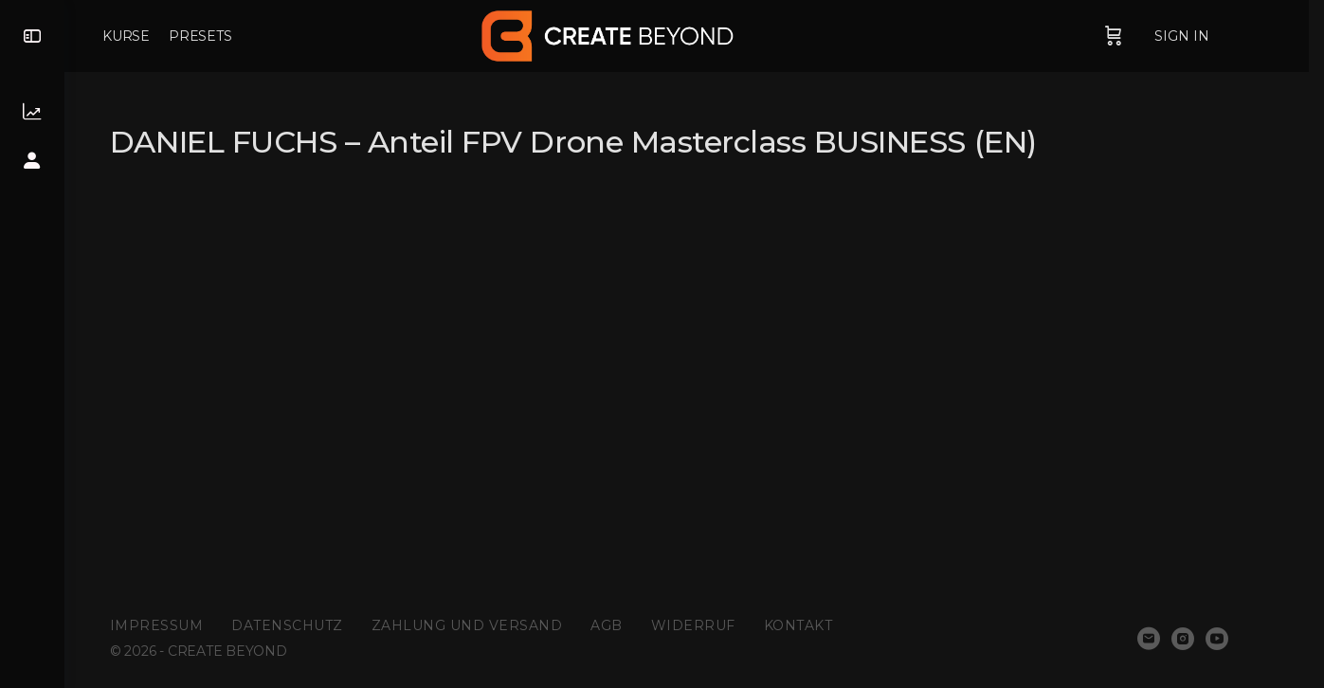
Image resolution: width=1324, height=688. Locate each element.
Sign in (1215, 36)
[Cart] (1146, 36)
